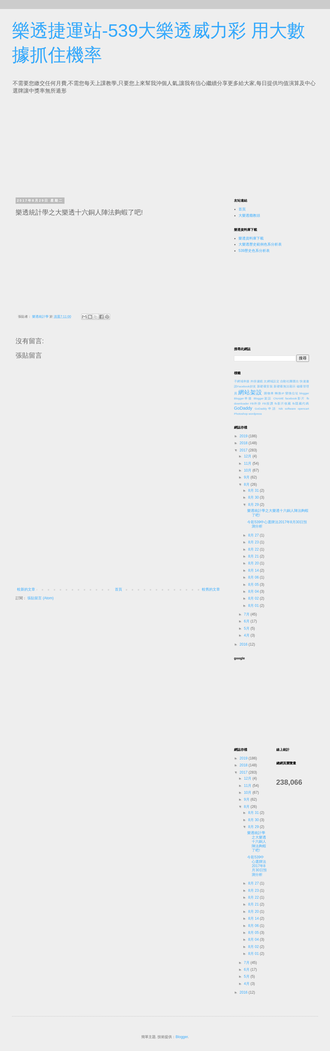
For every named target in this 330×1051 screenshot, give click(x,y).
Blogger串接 (243, 398)
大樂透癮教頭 (249, 215)
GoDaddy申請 (266, 408)
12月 (248, 456)
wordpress (255, 413)
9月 (247, 477)
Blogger (182, 1037)
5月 (247, 628)
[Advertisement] (71, 144)
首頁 (118, 589)
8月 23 (254, 542)
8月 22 (254, 549)
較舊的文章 (211, 589)
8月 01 (254, 605)
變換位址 (291, 393)
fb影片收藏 (282, 403)
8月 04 (254, 591)
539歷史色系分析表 (254, 251)
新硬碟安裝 (265, 386)
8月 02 (254, 598)
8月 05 (254, 584)
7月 (247, 614)
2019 (244, 436)
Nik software (287, 408)
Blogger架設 (263, 398)
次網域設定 (271, 381)
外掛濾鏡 (256, 381)
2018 (244, 443)
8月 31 (254, 490)
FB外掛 (255, 403)
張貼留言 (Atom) (40, 598)
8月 (247, 484)
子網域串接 (242, 381)
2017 (244, 450)
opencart (303, 408)
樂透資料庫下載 (251, 238)
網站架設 (250, 392)
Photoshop (241, 413)
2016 (244, 644)
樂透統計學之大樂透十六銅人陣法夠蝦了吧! (256, 841)
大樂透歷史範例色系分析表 (260, 244)
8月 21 (254, 556)
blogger (304, 393)
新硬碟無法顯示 (285, 386)
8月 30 (254, 497)
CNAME (278, 398)
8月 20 (254, 563)
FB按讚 (268, 403)
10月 (248, 470)
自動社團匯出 (289, 381)
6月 (247, 621)
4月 (247, 635)
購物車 (269, 393)
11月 (248, 463)
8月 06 (254, 577)
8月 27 (254, 535)
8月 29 (254, 505)
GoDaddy (243, 408)
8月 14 (254, 570)
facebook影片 (295, 398)
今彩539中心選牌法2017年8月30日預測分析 (256, 866)
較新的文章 (26, 589)
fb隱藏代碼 (300, 403)
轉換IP (279, 393)
